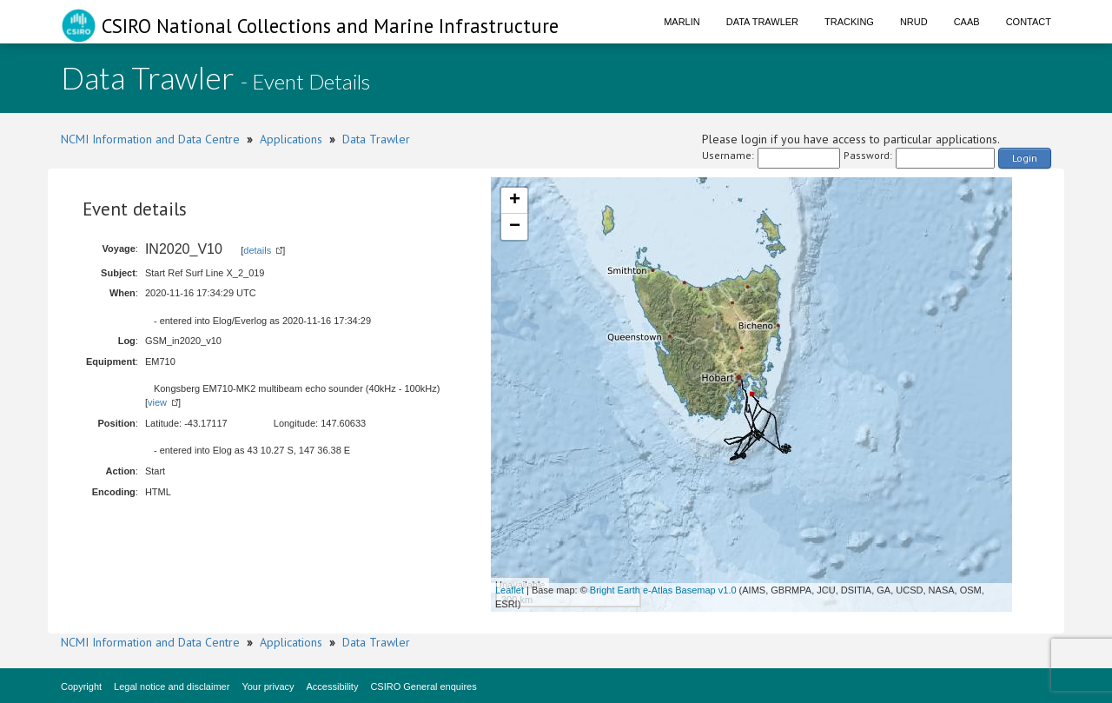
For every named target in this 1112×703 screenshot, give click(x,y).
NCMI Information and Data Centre (150, 139)
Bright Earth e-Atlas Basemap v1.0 (663, 590)
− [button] (514, 227)
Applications (291, 139)
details (257, 250)
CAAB (967, 22)
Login (1024, 157)
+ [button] (514, 201)
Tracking (849, 22)
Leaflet (509, 590)
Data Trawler (762, 22)
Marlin (682, 22)
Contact (1028, 22)
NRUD (914, 22)
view (157, 402)
